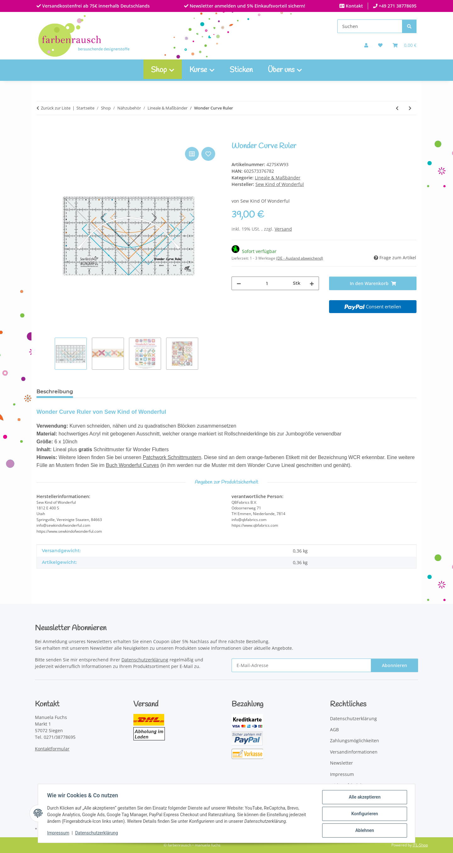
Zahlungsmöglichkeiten (354, 741)
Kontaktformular (52, 749)
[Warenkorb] (405, 45)
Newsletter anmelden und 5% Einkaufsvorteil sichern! (246, 6)
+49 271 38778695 (397, 6)
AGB (334, 729)
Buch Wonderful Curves (132, 465)
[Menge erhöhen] (312, 283)
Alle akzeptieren (363, 797)
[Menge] (266, 283)
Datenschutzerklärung (97, 833)
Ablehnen (363, 830)
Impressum (59, 833)
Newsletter (341, 763)
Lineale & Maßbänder (277, 178)
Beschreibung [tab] (54, 392)
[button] (366, 45)
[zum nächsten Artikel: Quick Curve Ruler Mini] (410, 108)
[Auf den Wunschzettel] (208, 154)
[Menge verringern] (239, 283)
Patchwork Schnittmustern (172, 457)
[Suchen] (369, 26)
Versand (283, 229)
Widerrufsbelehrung (351, 785)
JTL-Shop (420, 845)
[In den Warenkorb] (41, 138)
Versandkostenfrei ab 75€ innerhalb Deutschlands (95, 6)
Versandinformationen (354, 752)
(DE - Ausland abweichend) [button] (299, 258)
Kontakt (353, 6)
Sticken (241, 70)
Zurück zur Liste (55, 108)
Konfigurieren (363, 814)
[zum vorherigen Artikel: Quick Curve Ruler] (397, 108)
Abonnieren (394, 665)
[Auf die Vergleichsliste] (192, 154)
